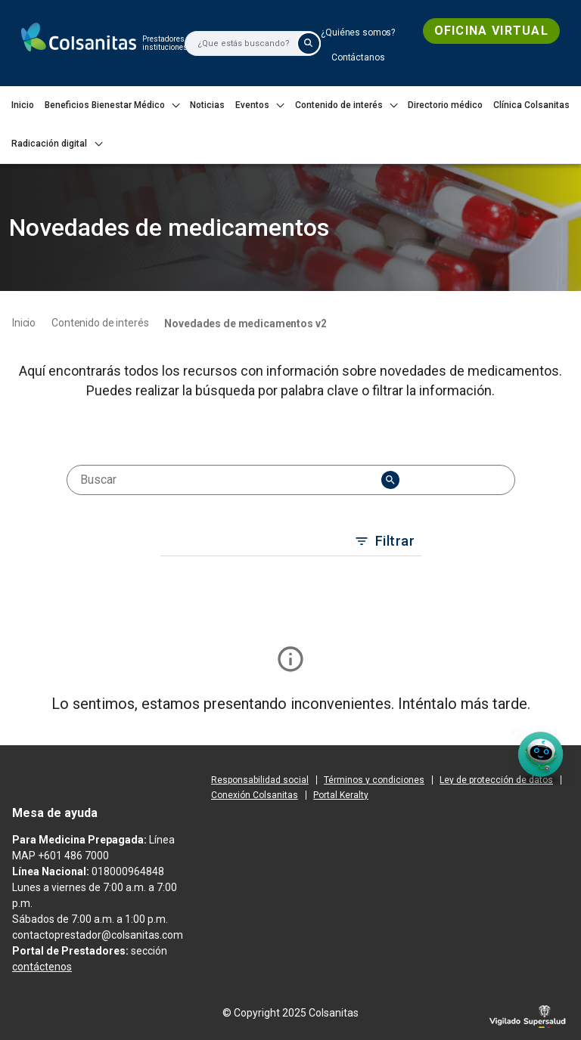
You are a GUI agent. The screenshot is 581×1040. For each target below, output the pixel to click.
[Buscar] (237, 43)
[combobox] (230, 480)
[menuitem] (357, 32)
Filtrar (386, 541)
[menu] (390, 480)
